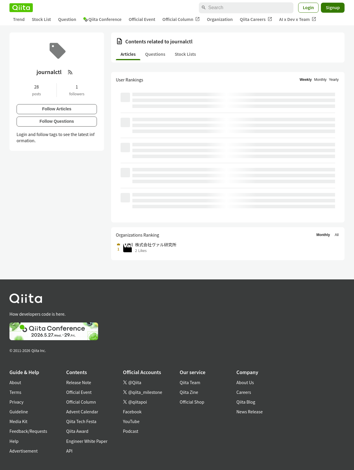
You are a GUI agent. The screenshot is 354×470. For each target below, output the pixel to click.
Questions (155, 54)
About (15, 382)
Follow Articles (56, 109)
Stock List (41, 19)
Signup (333, 7)
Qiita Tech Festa (81, 421)
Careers (243, 392)
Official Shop (192, 402)
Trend (19, 19)
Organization (220, 19)
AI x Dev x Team (297, 19)
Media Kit (18, 421)
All (337, 235)
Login (308, 7)
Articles (128, 54)
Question (67, 19)
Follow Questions (57, 121)
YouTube (131, 421)
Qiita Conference (102, 19)
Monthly (320, 80)
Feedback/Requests (28, 431)
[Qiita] (21, 7)
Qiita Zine (189, 392)
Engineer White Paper (87, 441)
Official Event (142, 19)
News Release (249, 412)
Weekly (306, 80)
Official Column (181, 19)
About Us (245, 382)
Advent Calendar (82, 412)
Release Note (78, 382)
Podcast (130, 431)
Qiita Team (190, 382)
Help (14, 441)
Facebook (132, 412)
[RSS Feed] (70, 71)
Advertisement (23, 451)
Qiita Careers (256, 19)
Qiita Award (77, 431)
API (69, 451)
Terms (15, 392)
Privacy (16, 402)
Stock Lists (185, 54)
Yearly (334, 80)
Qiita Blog (245, 402)
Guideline (18, 412)
